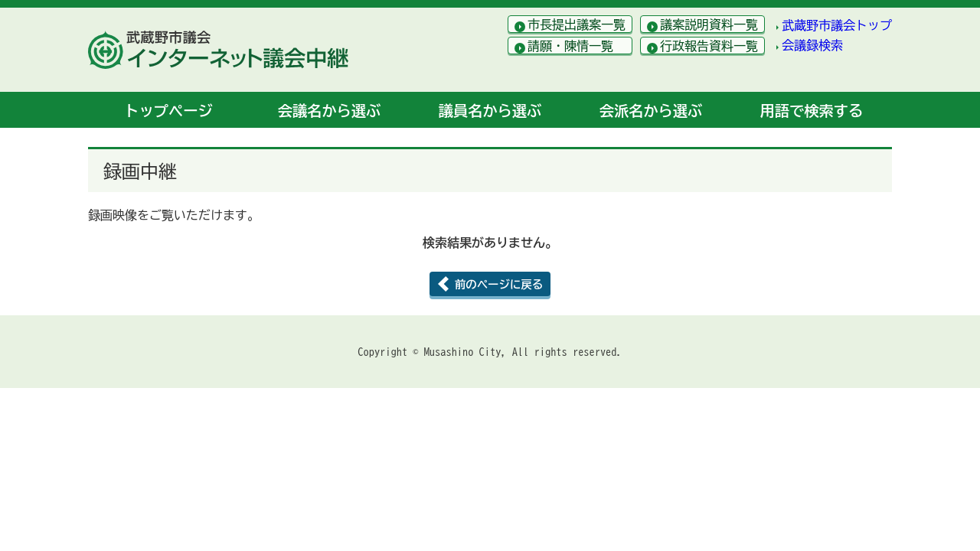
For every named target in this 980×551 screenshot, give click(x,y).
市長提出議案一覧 (577, 24)
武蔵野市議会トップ (837, 25)
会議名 (329, 110)
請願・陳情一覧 (570, 46)
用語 (811, 110)
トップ (168, 110)
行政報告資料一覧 (709, 46)
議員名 (490, 110)
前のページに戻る (499, 284)
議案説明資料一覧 (709, 24)
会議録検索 (812, 45)
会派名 (650, 110)
